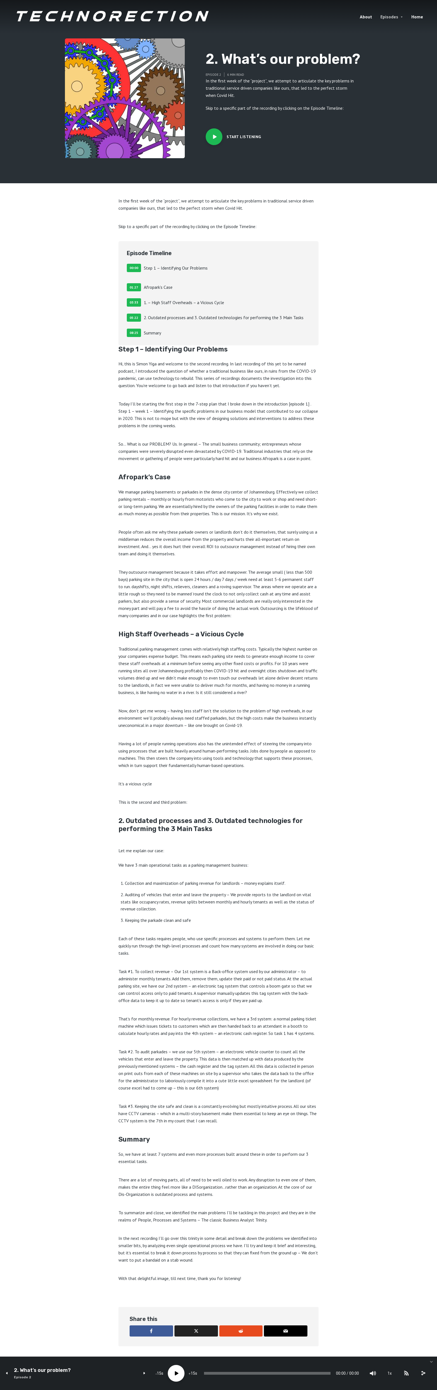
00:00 (134, 268)
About (366, 16)
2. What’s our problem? (42, 1370)
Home (417, 16)
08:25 (134, 333)
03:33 (134, 302)
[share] (423, 1373)
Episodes (389, 16)
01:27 (134, 287)
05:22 (134, 318)
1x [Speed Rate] (390, 1373)
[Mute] (373, 1373)
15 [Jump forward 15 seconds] (193, 1373)
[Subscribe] (406, 1373)
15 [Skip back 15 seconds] (159, 1373)
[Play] (176, 1373)
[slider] (267, 1373)
